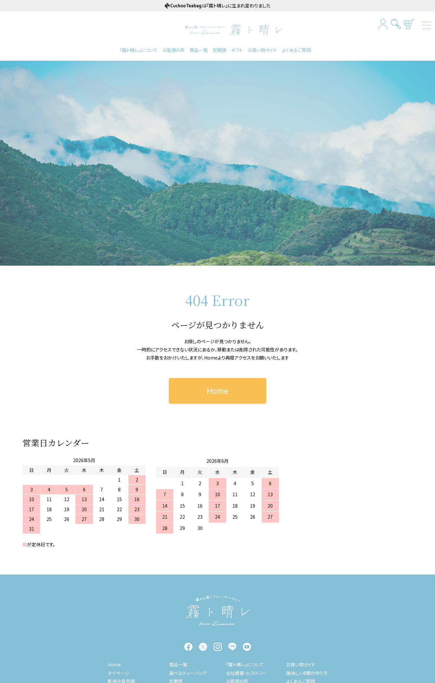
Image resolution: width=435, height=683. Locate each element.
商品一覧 (199, 49)
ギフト (237, 49)
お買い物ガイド (262, 49)
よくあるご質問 (296, 49)
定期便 (219, 49)
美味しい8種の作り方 (307, 672)
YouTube (247, 646)
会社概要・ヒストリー (246, 672)
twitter (203, 646)
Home (211, 357)
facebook (188, 646)
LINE (232, 646)
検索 (396, 24)
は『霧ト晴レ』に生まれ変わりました (217, 5)
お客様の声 (174, 49)
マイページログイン (383, 24)
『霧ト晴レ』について (139, 49)
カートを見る (409, 24)
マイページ (118, 672)
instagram (218, 646)
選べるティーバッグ (187, 672)
